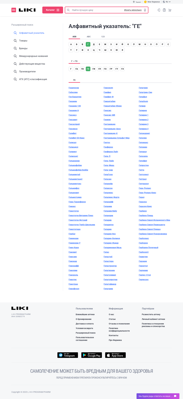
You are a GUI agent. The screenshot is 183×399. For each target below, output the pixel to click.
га (76, 69)
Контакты (113, 335)
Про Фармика (115, 340)
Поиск (68, 10)
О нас (111, 314)
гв (82, 69)
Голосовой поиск (145, 10)
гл (99, 69)
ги (94, 69)
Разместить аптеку (151, 314)
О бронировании (83, 319)
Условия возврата (84, 328)
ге (88, 69)
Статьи (112, 319)
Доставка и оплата (85, 324)
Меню (13, 10)
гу (117, 69)
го (105, 69)
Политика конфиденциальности (119, 329)
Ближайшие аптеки (85, 314)
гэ (122, 69)
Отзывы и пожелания (119, 324)
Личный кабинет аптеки (153, 319)
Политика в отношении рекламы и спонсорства (153, 325)
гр (111, 69)
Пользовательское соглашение (85, 338)
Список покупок (164, 10)
